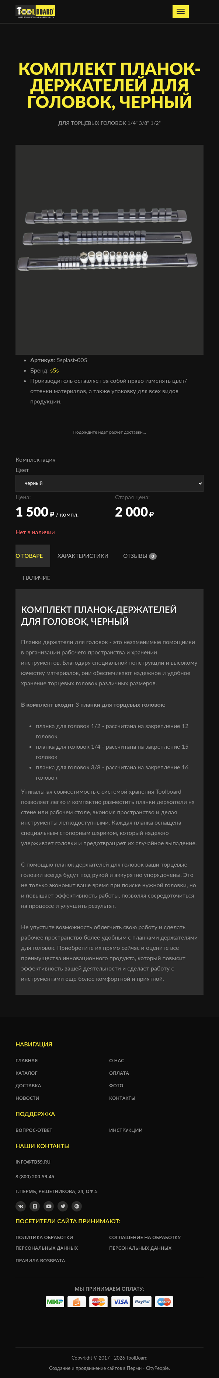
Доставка (28, 1085)
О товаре (29, 555)
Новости (27, 1098)
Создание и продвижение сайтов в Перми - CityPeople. (109, 1368)
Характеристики (83, 555)
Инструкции (126, 1130)
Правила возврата (40, 1260)
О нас (116, 1060)
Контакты (122, 1098)
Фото (116, 1085)
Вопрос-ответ (33, 1130)
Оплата (119, 1073)
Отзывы (140, 556)
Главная (26, 1060)
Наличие (36, 577)
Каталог (26, 1073)
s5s (54, 370)
